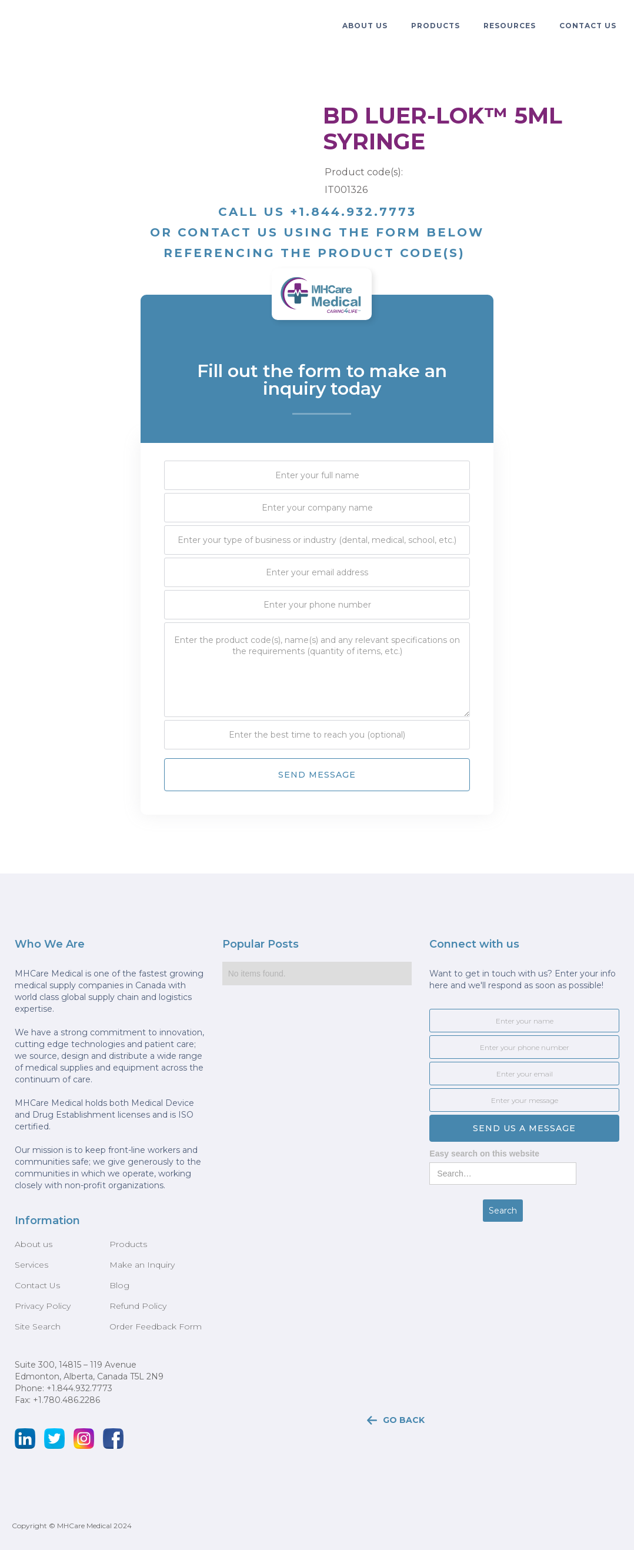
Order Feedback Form (155, 1326)
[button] (365, 26)
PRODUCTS (435, 25)
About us (33, 1244)
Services (31, 1264)
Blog (119, 1285)
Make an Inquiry (142, 1264)
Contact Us (587, 25)
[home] (44, 18)
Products (128, 1244)
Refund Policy (137, 1306)
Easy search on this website (484, 1153)
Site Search (38, 1326)
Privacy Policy (43, 1306)
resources (509, 25)
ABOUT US (365, 25)
